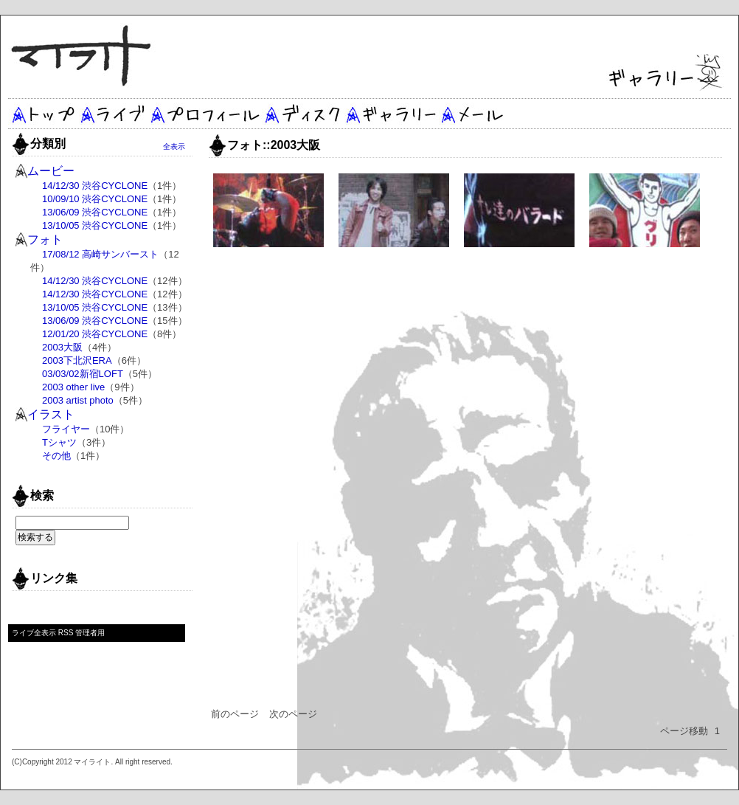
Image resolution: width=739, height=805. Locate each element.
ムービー (50, 171)
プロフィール (205, 114)
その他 (56, 455)
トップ (43, 114)
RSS (66, 633)
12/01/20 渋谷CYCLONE (95, 333)
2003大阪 (62, 347)
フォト (45, 239)
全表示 (174, 146)
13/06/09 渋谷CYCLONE (95, 212)
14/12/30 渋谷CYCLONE (95, 185)
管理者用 (90, 633)
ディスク (303, 114)
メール (473, 114)
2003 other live (73, 387)
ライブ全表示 (34, 633)
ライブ (113, 114)
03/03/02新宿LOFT (82, 373)
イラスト (50, 414)
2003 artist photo (78, 400)
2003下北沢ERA (77, 360)
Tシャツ (59, 442)
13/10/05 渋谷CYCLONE (95, 225)
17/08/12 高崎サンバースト (100, 254)
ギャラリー (390, 114)
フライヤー (66, 429)
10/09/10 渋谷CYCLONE (95, 198)
